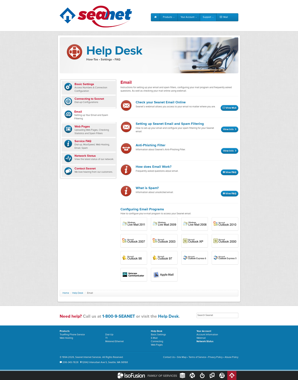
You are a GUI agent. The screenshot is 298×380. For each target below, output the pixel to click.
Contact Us (169, 357)
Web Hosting (66, 338)
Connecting (157, 341)
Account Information (207, 334)
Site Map (181, 357)
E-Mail (154, 338)
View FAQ (229, 172)
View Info (229, 129)
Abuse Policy (231, 357)
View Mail (229, 108)
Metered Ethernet (114, 341)
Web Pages (157, 345)
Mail (224, 17)
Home (66, 293)
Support (208, 17)
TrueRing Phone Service (72, 334)
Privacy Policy (215, 357)
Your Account (189, 17)
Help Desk (77, 293)
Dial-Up (109, 334)
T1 (106, 338)
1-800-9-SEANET (118, 316)
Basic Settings (158, 334)
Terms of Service (197, 357)
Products (169, 17)
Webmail (201, 338)
